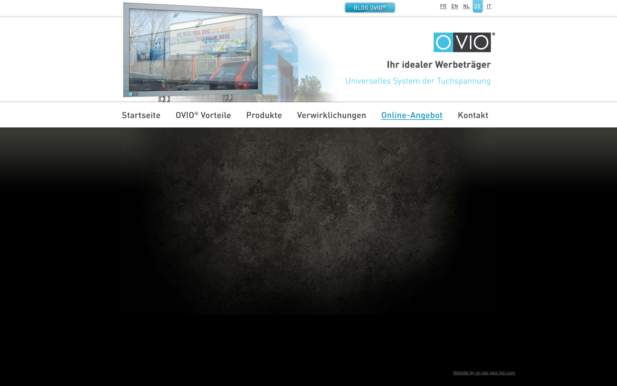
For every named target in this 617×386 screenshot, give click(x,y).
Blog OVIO (370, 7)
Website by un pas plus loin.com (484, 372)
